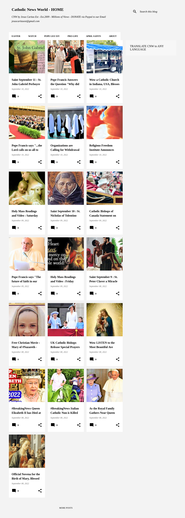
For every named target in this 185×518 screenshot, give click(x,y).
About (113, 36)
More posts (66, 508)
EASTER (16, 36)
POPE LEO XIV (52, 36)
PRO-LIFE (73, 36)
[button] (40, 96)
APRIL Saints (93, 36)
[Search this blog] (157, 11)
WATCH (32, 36)
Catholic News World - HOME (38, 9)
